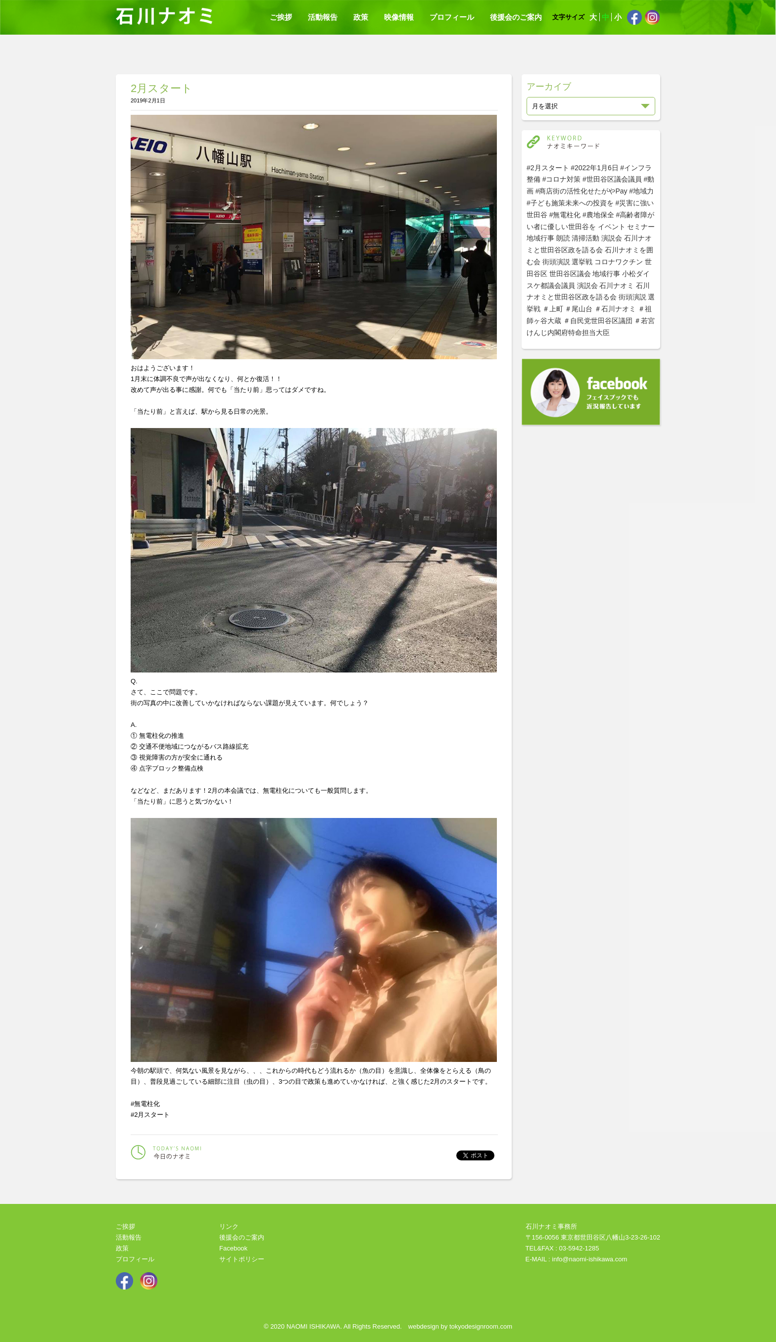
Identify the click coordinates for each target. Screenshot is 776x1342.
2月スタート (162, 88)
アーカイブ (549, 87)
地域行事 (540, 238)
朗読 (563, 238)
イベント (612, 227)
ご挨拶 (281, 17)
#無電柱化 (565, 215)
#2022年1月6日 (595, 168)
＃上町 (552, 309)
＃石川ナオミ (615, 309)
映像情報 (399, 17)
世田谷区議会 (570, 274)
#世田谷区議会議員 (612, 179)
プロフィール (452, 17)
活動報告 (323, 17)
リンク (229, 1226)
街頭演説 (556, 262)
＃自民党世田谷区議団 (597, 321)
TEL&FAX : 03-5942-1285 (562, 1248)
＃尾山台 (578, 309)
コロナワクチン (618, 262)
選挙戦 (582, 262)
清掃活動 (585, 238)
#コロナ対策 (561, 179)
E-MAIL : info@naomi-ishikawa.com (577, 1259)
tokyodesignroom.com (480, 1326)
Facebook (233, 1248)
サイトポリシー (241, 1259)
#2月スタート (548, 168)
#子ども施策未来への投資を (570, 203)
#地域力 (641, 191)
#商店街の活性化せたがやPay (581, 191)
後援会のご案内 (516, 17)
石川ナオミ (616, 285)
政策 (360, 17)
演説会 (611, 238)
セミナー (641, 227)
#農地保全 (598, 215)
